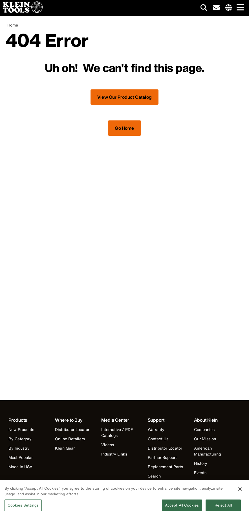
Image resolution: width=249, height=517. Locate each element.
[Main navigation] (239, 8)
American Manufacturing (207, 451)
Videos (107, 445)
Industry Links (114, 454)
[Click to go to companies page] (228, 8)
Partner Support (162, 457)
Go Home (124, 128)
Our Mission (205, 439)
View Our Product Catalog (124, 97)
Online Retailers (70, 439)
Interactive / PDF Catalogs (117, 432)
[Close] (240, 490)
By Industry (19, 448)
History (200, 463)
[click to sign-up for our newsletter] (216, 8)
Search (154, 476)
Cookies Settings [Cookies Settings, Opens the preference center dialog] (23, 507)
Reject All (223, 507)
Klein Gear (65, 448)
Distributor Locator (72, 429)
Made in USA (20, 467)
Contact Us (158, 439)
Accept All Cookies (182, 507)
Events (200, 473)
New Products (21, 429)
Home (12, 25)
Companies (204, 429)
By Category (20, 439)
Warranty (156, 429)
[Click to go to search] (203, 9)
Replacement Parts (165, 467)
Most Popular (20, 457)
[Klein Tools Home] (21, 11)
